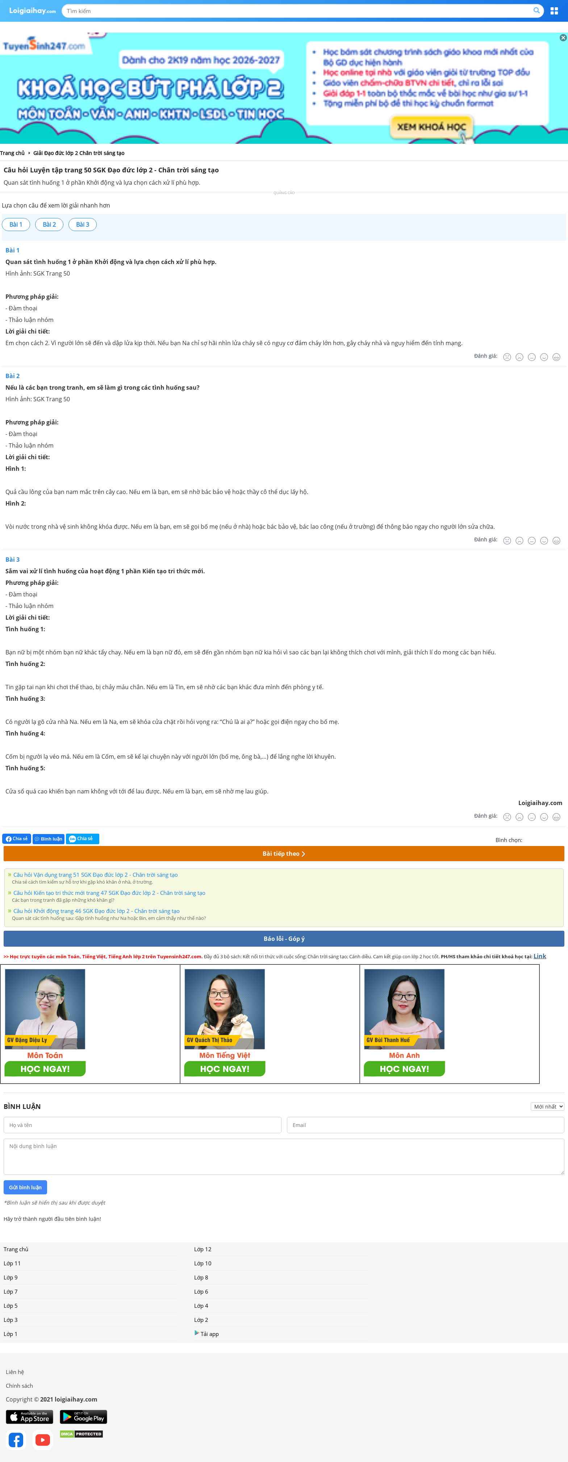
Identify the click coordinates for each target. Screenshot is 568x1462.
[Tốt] (544, 357)
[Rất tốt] (556, 357)
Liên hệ (15, 1371)
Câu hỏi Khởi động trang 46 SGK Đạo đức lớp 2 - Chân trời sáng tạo (96, 910)
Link (540, 956)
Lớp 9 (11, 1277)
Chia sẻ (17, 838)
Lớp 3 (11, 1319)
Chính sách (19, 1385)
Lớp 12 (203, 1249)
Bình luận (48, 839)
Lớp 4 (201, 1305)
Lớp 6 (201, 1291)
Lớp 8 (201, 1277)
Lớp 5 (11, 1305)
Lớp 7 (11, 1291)
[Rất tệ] (507, 357)
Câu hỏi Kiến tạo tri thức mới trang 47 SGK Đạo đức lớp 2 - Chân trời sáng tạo (109, 892)
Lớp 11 (12, 1263)
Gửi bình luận (25, 1187)
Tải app (206, 1333)
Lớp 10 (203, 1263)
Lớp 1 (11, 1333)
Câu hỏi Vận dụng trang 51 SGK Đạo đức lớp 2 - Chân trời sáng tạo (95, 874)
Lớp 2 (201, 1319)
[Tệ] (519, 357)
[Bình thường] (531, 357)
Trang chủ (16, 1249)
